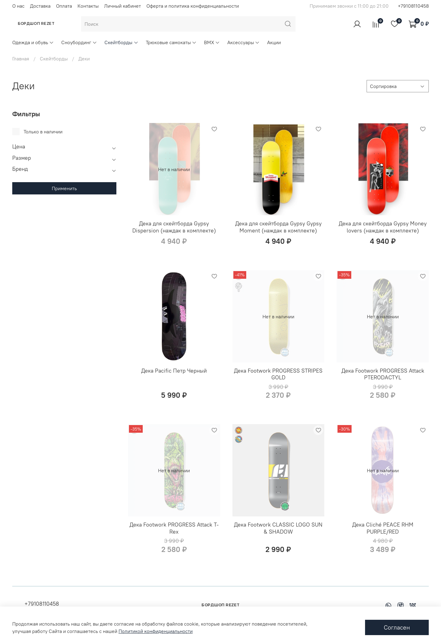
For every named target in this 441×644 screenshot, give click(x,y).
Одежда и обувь (33, 42)
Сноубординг (79, 42)
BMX (212, 42)
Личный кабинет (122, 6)
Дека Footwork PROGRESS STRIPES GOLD (278, 374)
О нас (18, 6)
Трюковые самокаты (171, 42)
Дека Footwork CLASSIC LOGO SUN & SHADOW (278, 528)
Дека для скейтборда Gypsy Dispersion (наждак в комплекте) (174, 227)
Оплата (64, 6)
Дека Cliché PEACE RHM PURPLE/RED (382, 528)
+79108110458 (413, 6)
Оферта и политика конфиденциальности (192, 6)
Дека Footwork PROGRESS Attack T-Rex (174, 528)
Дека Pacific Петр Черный (174, 370)
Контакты (88, 6)
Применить (64, 188)
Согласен (397, 627)
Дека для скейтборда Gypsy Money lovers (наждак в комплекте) (383, 227)
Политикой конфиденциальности (156, 631)
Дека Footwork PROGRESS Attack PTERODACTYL (382, 374)
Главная (20, 59)
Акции (274, 42)
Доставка (40, 6)
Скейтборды (121, 42)
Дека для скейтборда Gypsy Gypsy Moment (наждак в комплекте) (278, 227)
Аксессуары (243, 42)
